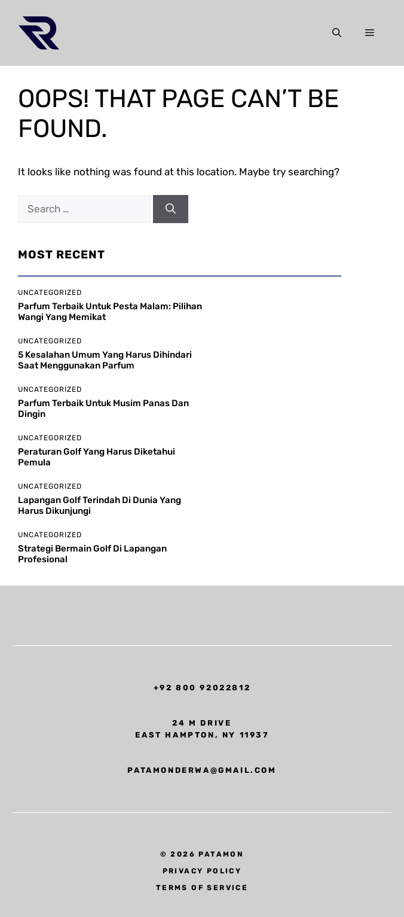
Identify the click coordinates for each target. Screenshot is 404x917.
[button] (336, 33)
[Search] (170, 209)
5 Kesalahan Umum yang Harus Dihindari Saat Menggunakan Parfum (105, 360)
